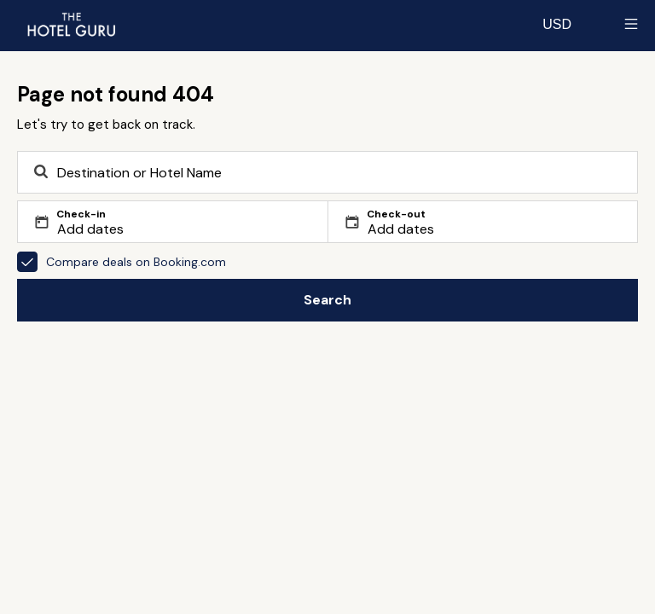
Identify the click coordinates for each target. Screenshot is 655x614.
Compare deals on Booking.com (121, 262)
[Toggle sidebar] (631, 24)
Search (327, 300)
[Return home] (71, 24)
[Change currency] (556, 23)
